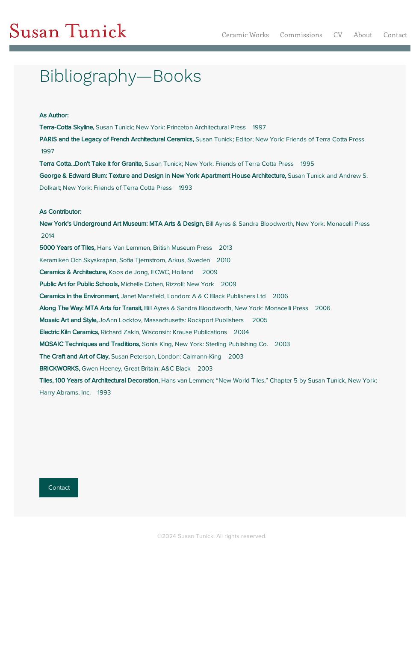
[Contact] (58, 487)
